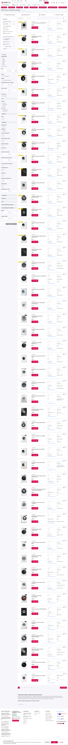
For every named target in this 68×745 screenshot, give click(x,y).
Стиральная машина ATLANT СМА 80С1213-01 (38, 263)
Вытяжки (26, 7)
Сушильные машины (43, 7)
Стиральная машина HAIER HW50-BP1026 (38, 77)
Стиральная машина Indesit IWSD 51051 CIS (37, 183)
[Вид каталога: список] (63, 18)
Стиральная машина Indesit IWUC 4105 (37, 223)
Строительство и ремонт (9, 31)
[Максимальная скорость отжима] (4, 85)
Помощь (26, 0)
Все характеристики (52, 30)
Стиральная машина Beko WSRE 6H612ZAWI (37, 130)
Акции (21, 0)
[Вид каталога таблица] (66, 18)
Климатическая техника (9, 36)
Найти (46, 2)
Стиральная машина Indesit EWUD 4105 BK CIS (38, 103)
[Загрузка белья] (4, 90)
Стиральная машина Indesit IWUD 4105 (37, 90)
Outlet (5, 48)
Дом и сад (9, 28)
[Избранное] (59, 3)
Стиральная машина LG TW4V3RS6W (38, 276)
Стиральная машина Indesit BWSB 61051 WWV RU (38, 303)
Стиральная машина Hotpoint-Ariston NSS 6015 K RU (38, 237)
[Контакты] (52, 3)
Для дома (9, 24)
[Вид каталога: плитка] (61, 18)
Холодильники (4, 7)
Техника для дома (9, 33)
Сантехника (9, 30)
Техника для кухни (9, 21)
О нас (12, 0)
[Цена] (4, 71)
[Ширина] (4, 213)
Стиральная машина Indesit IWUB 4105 (37, 290)
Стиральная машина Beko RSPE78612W (36, 63)
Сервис (18, 0)
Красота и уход (9, 41)
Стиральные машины (33, 7)
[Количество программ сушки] (4, 160)
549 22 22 (46, 0)
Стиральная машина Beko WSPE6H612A (36, 170)
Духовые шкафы (19, 7)
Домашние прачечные (62, 7)
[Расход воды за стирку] (4, 191)
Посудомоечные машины (53, 7)
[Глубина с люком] (4, 218)
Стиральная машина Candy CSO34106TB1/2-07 (36, 197)
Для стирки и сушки (9, 26)
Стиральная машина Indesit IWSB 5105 (37, 157)
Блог (15, 0)
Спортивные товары (9, 46)
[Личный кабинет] (54, 3)
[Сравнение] (56, 3)
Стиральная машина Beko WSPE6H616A (36, 250)
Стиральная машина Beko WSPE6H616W (36, 37)
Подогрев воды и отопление (9, 39)
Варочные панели (11, 7)
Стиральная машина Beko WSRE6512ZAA (36, 210)
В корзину (34, 27)
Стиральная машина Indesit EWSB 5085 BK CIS (38, 143)
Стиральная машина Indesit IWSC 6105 (37, 50)
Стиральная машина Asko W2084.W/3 (38, 22)
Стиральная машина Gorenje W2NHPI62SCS (37, 317)
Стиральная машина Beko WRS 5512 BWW (38, 117)
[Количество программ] (4, 154)
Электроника (9, 44)
